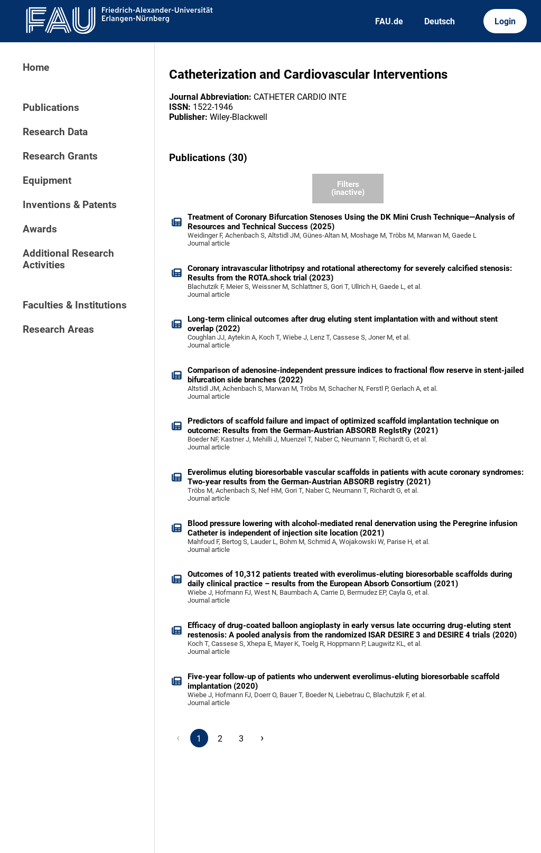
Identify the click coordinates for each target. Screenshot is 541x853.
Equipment (47, 180)
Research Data (55, 132)
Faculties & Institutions (75, 305)
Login (505, 21)
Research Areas (58, 329)
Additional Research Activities (68, 259)
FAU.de (389, 21)
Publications (51, 108)
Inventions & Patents (70, 205)
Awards (40, 229)
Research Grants (60, 156)
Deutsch (439, 21)
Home (36, 67)
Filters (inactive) (348, 188)
